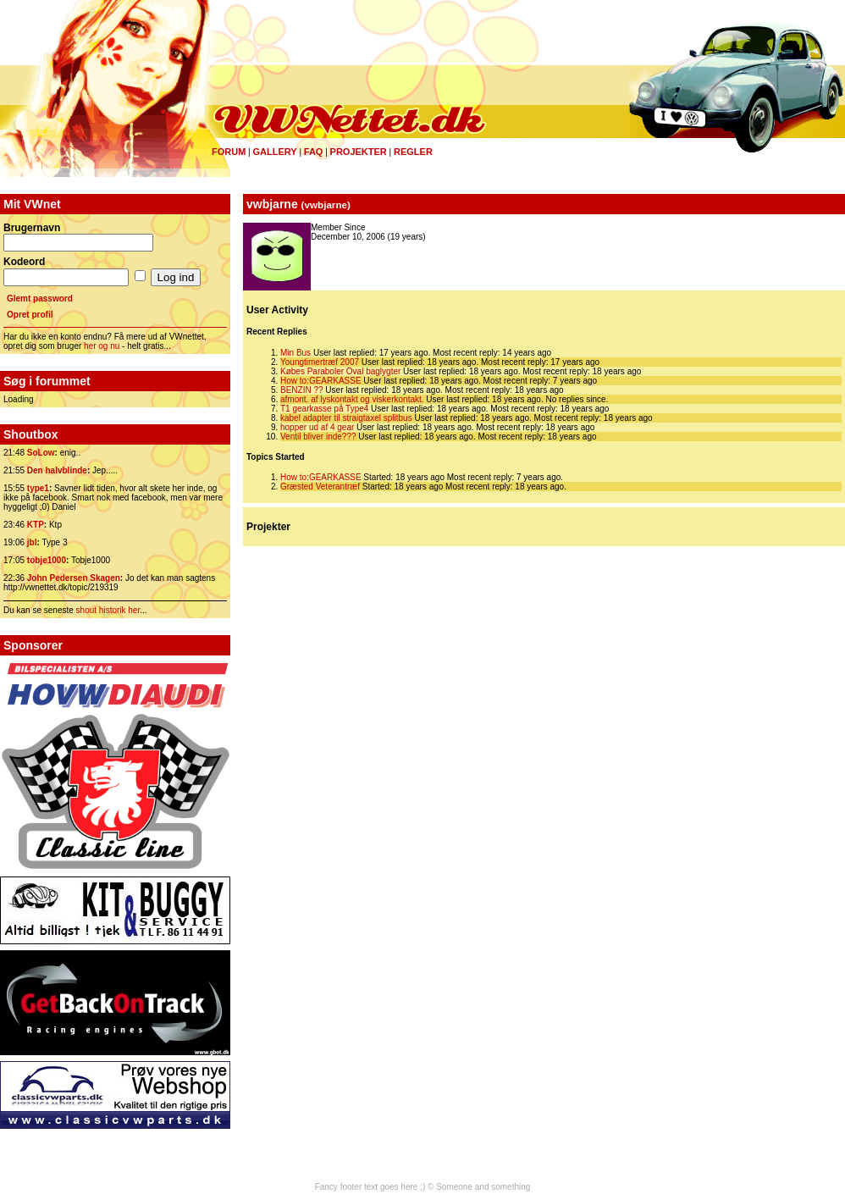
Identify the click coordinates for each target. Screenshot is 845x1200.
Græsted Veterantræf (320, 486)
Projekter (358, 152)
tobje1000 (46, 560)
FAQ (313, 152)
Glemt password (40, 298)
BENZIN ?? (301, 390)
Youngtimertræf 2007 (319, 362)
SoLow (41, 452)
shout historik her (108, 610)
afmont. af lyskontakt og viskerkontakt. (352, 399)
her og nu (101, 346)
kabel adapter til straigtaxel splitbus (347, 418)
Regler (413, 152)
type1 (38, 488)
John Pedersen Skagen (73, 578)
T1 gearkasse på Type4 (324, 408)
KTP (35, 524)
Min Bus (295, 352)
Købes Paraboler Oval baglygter (340, 371)
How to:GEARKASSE (321, 380)
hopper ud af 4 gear (317, 427)
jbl (32, 542)
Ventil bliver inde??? (318, 436)
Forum (229, 152)
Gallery (274, 152)
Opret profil (29, 314)
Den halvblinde (57, 470)
